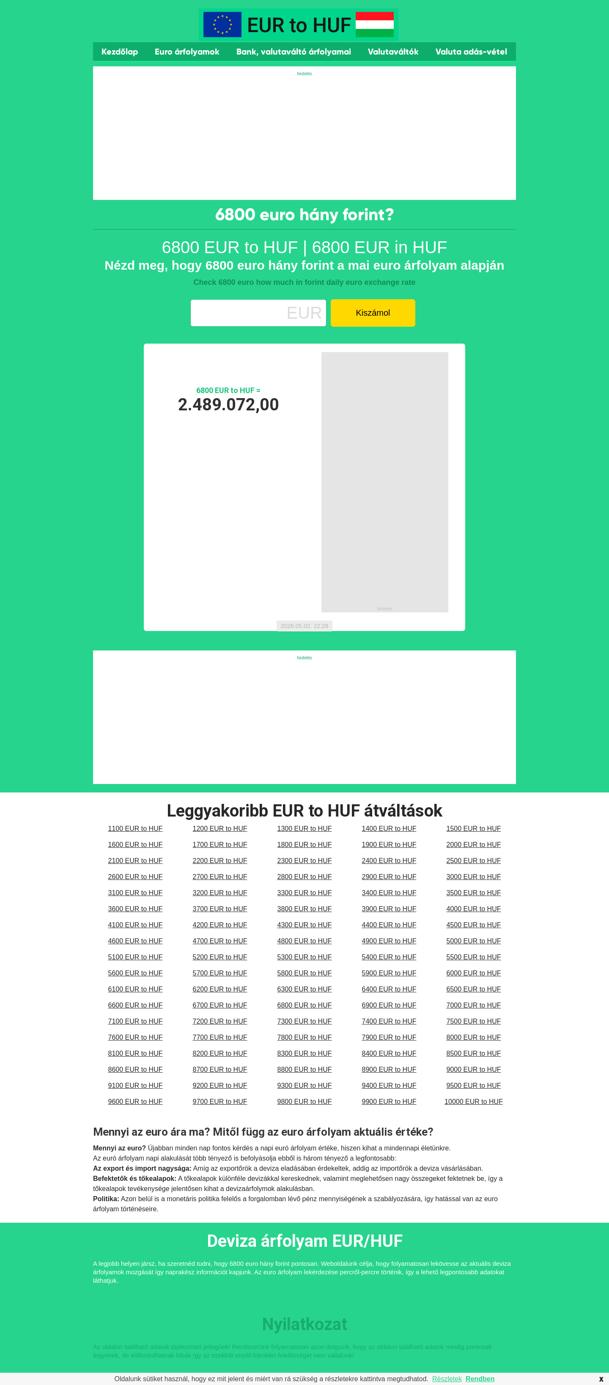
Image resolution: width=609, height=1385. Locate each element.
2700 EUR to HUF (220, 876)
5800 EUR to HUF (304, 973)
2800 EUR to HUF (304, 876)
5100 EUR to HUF (135, 957)
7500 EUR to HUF (474, 1021)
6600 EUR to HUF (135, 1005)
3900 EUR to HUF (389, 908)
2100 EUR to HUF (135, 860)
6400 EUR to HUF (389, 989)
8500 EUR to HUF (474, 1053)
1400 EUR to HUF (389, 828)
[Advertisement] (304, 136)
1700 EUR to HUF (220, 844)
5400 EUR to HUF (389, 957)
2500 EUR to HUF (474, 860)
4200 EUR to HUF (220, 925)
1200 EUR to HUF (220, 828)
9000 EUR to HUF (474, 1069)
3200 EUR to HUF (220, 892)
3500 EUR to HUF (474, 892)
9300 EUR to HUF (304, 1085)
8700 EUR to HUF (220, 1069)
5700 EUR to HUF (220, 973)
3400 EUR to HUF (389, 892)
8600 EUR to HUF (135, 1069)
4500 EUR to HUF (474, 925)
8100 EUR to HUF (135, 1053)
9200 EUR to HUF (220, 1085)
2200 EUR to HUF (220, 860)
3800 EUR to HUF (304, 908)
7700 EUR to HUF (220, 1037)
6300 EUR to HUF (304, 989)
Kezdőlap (120, 51)
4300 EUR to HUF (304, 925)
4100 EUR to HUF (135, 925)
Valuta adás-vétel (471, 51)
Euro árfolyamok (187, 51)
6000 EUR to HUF (474, 973)
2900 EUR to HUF (389, 876)
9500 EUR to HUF (474, 1085)
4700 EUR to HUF (220, 941)
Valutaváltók (393, 51)
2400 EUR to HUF (389, 860)
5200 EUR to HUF (220, 957)
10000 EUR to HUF (473, 1101)
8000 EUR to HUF (474, 1037)
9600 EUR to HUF (135, 1101)
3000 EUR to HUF (474, 876)
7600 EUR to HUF (135, 1037)
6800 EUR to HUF (304, 1005)
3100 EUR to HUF (135, 892)
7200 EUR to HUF (220, 1021)
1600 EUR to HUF (135, 844)
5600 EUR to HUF (135, 973)
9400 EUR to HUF (389, 1085)
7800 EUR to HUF (304, 1037)
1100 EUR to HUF (135, 828)
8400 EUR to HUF (389, 1053)
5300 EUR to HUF (304, 957)
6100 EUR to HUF (135, 989)
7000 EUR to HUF (474, 1005)
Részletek (447, 1378)
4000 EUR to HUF (474, 908)
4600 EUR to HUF (135, 941)
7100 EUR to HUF (135, 1021)
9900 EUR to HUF (389, 1101)
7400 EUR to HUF (389, 1021)
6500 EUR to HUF (474, 989)
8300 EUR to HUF (304, 1053)
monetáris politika (193, 1198)
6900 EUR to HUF (389, 1005)
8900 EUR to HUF (389, 1069)
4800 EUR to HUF (304, 941)
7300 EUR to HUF (304, 1021)
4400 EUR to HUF (389, 925)
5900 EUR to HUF (389, 973)
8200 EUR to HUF (220, 1053)
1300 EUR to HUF (304, 828)
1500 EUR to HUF (474, 828)
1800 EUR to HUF (304, 844)
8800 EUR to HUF (304, 1069)
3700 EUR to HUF (220, 908)
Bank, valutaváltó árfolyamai (293, 51)
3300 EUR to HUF (304, 892)
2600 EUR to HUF (135, 876)
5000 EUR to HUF (474, 941)
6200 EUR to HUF (220, 989)
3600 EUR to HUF (135, 908)
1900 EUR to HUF (389, 844)
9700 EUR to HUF (220, 1101)
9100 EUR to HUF (135, 1085)
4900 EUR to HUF (389, 941)
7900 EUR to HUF (389, 1037)
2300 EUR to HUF (304, 860)
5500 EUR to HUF (474, 957)
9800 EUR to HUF (304, 1101)
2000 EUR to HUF (474, 844)
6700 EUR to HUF (220, 1005)
